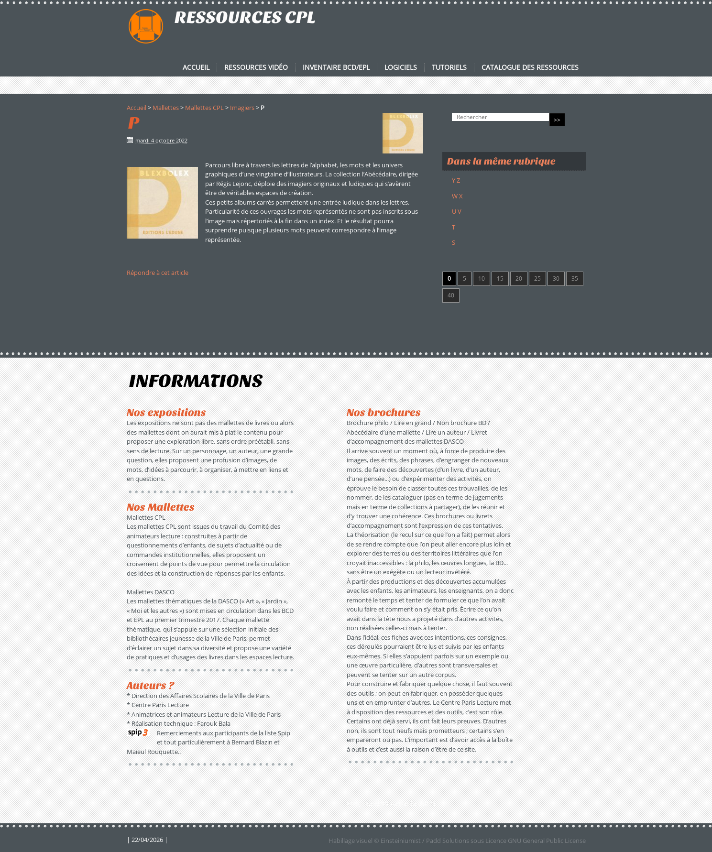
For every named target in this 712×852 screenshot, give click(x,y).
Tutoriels (449, 67)
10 (481, 278)
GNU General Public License (547, 840)
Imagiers (242, 107)
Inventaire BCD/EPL (336, 67)
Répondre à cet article (157, 272)
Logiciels (400, 67)
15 (500, 278)
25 (537, 278)
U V (456, 211)
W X (457, 196)
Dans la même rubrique (501, 161)
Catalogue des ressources (530, 67)
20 (518, 278)
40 (451, 295)
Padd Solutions (447, 840)
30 (556, 278)
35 (574, 278)
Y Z (456, 180)
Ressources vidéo (256, 67)
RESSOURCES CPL (245, 17)
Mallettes (166, 107)
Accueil (196, 67)
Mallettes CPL (204, 107)
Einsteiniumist (401, 840)
